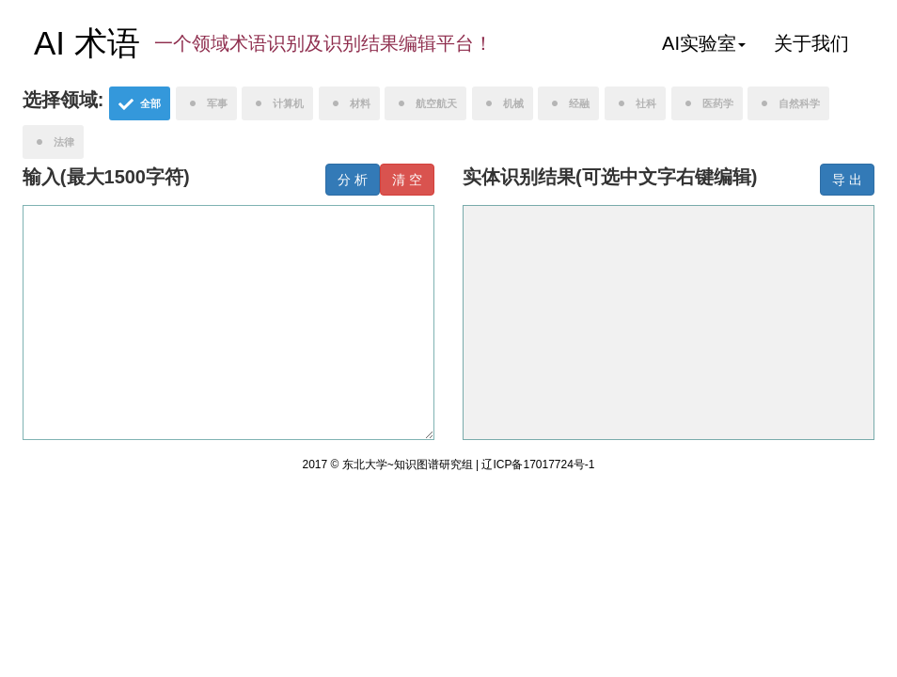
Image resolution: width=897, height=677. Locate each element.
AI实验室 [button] (704, 43)
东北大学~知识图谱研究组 (409, 464)
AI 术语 (87, 42)
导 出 (847, 179)
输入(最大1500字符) (106, 176)
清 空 (407, 179)
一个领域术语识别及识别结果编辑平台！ (323, 43)
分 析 (353, 179)
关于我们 (811, 43)
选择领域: (63, 99)
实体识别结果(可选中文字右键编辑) (610, 176)
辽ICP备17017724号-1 (537, 464)
